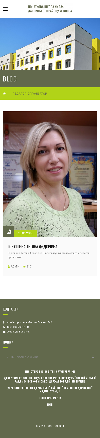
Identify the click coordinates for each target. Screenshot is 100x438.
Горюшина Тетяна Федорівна (32, 246)
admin (15, 266)
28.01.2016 (25, 233)
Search (93, 356)
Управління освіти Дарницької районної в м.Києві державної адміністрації (50, 389)
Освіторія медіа (50, 398)
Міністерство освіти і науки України (50, 371)
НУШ (50, 404)
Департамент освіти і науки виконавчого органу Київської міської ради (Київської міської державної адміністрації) (50, 379)
